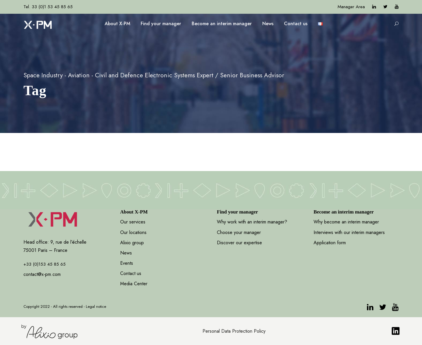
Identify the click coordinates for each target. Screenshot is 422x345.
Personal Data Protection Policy (234, 331)
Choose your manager (239, 232)
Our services (132, 221)
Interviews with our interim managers (349, 232)
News (267, 23)
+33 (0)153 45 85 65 (44, 264)
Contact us (295, 23)
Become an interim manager (222, 23)
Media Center (133, 283)
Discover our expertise (239, 242)
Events (126, 263)
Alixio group (132, 242)
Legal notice (96, 306)
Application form (330, 242)
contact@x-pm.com (42, 274)
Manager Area (351, 7)
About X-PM (117, 23)
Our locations (133, 232)
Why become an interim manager (346, 221)
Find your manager (161, 23)
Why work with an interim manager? (252, 221)
